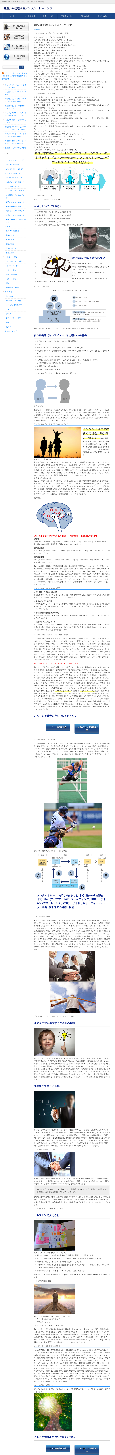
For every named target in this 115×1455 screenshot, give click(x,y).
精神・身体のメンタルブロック (16, 221)
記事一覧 (37, 29)
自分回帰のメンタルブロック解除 (15, 93)
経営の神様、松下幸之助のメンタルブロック (15, 107)
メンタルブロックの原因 (15, 191)
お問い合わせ (103, 16)
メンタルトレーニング (14, 169)
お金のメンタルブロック (15, 182)
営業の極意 (10, 244)
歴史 (7, 322)
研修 (7, 283)
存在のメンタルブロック (15, 202)
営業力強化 (10, 253)
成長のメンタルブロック (15, 215)
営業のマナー (11, 235)
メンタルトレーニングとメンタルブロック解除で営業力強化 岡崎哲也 (14, 76)
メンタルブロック (12, 186)
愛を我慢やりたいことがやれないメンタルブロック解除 (15, 128)
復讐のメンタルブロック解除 (15, 148)
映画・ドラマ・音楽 (13, 318)
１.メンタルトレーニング (14, 160)
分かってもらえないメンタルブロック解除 (15, 86)
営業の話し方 (11, 248)
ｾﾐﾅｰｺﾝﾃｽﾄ (9, 296)
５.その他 (8, 292)
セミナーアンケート (13, 266)
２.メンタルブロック (12, 173)
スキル (8, 309)
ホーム (11, 16)
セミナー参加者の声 (58, 727)
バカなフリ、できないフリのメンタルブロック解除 (15, 100)
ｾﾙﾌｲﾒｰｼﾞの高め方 (12, 164)
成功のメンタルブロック (15, 211)
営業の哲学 (10, 239)
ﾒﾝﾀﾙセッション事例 (13, 301)
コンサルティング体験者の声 (86, 728)
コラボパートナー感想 (14, 261)
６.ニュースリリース (12, 331)
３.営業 (7, 226)
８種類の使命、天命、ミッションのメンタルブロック (15, 142)
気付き (8, 327)
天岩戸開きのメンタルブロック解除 (15, 121)
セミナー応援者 (12, 274)
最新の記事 (84, 16)
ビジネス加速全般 (12, 231)
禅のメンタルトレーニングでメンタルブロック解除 (15, 135)
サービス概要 (30, 16)
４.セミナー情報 (11, 257)
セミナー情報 (48, 16)
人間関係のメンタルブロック (16, 196)
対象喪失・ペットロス (14, 206)
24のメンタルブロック (14, 177)
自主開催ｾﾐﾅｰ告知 (12, 287)
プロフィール (66, 16)
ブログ (8, 314)
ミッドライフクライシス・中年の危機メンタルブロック (15, 114)
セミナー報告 (11, 270)
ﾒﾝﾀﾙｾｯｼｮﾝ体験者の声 (14, 305)
